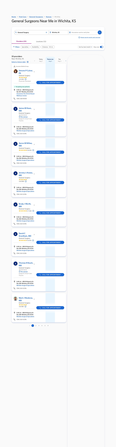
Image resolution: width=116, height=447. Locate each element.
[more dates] (65, 60)
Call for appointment (50, 82)
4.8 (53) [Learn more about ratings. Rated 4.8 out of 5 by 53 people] (29, 150)
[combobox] (31, 32)
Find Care (22, 17)
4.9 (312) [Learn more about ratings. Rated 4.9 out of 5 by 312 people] (21, 79)
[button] (46, 32)
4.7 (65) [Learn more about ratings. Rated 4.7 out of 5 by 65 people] (29, 211)
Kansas (49, 17)
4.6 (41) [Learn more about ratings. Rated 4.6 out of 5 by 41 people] (29, 240)
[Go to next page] (48, 325)
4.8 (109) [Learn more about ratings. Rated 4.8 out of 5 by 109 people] (21, 181)
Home (14, 17)
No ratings (23, 117)
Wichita (57, 17)
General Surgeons (36, 17)
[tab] (21, 42)
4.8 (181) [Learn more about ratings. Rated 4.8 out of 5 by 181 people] (21, 306)
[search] (100, 32)
